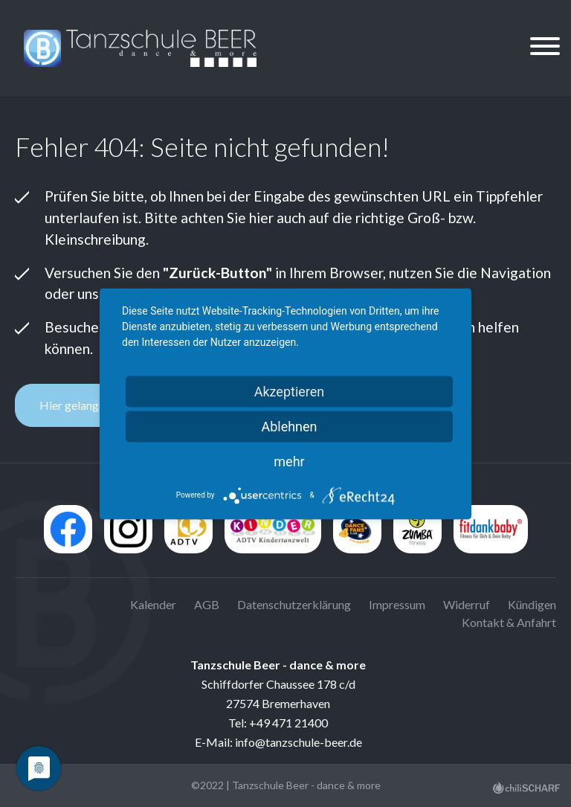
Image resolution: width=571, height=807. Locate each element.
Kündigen (532, 604)
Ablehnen (289, 426)
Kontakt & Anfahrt (509, 622)
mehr (289, 461)
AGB (206, 604)
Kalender (153, 604)
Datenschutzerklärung (294, 604)
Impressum (397, 604)
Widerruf (466, 604)
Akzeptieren (289, 391)
